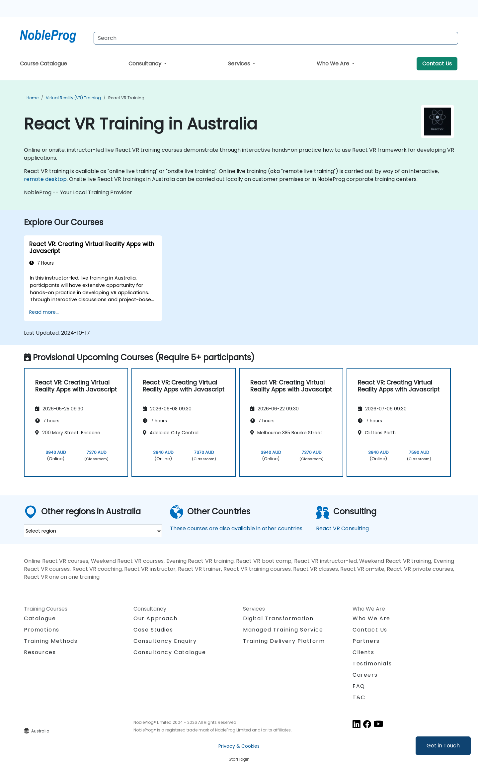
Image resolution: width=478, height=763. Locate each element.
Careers (365, 675)
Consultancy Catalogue (169, 652)
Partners (366, 641)
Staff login (239, 759)
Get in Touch (443, 745)
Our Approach (155, 618)
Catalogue (40, 618)
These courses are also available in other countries (236, 528)
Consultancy (145, 63)
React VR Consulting (342, 528)
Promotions (41, 630)
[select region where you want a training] (93, 531)
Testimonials (372, 663)
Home (33, 98)
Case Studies (153, 630)
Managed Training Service (283, 630)
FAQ (359, 686)
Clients (363, 652)
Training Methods (51, 641)
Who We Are (334, 63)
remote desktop (45, 179)
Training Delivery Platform (284, 641)
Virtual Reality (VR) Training (73, 98)
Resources (40, 652)
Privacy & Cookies (239, 746)
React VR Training (126, 98)
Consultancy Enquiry (165, 641)
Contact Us (437, 63)
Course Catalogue (43, 63)
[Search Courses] (276, 38)
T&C (359, 697)
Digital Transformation (278, 618)
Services (239, 63)
